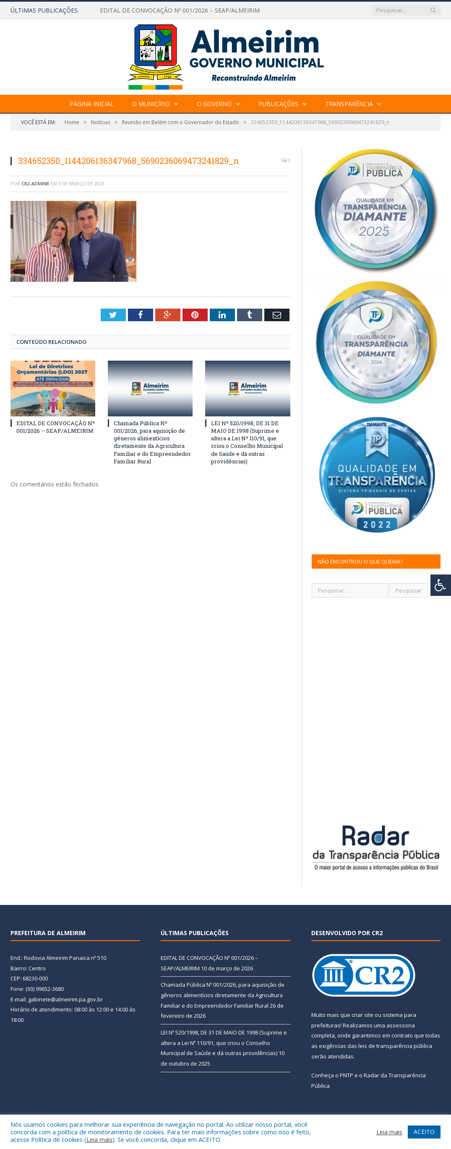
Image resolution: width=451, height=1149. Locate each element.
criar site (362, 1015)
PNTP (346, 1075)
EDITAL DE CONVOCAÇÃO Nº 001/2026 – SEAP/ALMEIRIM (180, 10)
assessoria (400, 1025)
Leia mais (99, 1139)
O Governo (214, 104)
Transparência (349, 104)
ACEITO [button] (424, 1132)
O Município (151, 104)
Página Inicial (92, 104)
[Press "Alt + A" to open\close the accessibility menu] (440, 585)
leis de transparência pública (395, 1046)
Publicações (278, 104)
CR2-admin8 (35, 183)
